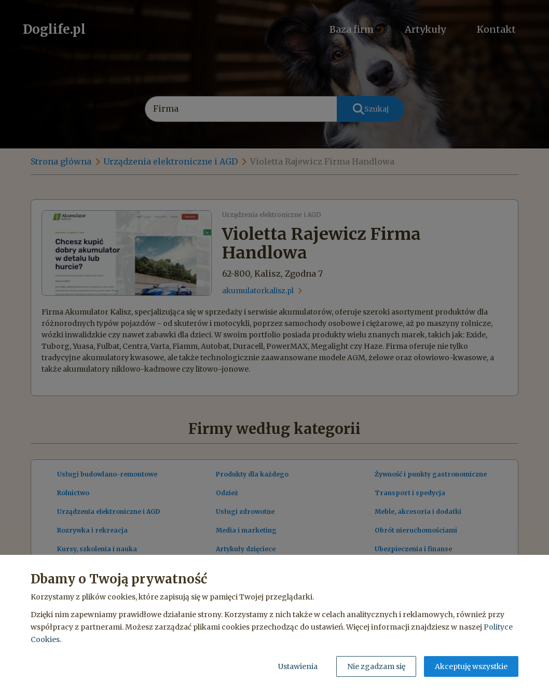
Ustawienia (298, 666)
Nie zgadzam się (376, 666)
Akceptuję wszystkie (471, 666)
